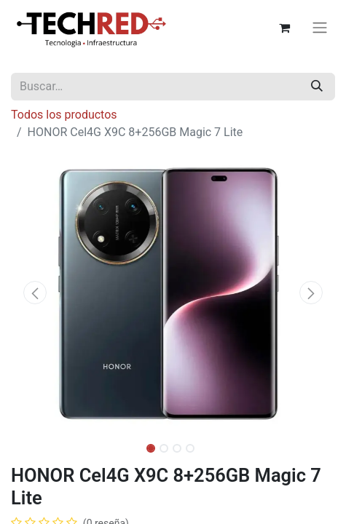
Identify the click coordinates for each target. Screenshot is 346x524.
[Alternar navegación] (319, 28)
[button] (35, 292)
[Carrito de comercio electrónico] (284, 27)
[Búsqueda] (317, 86)
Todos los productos (64, 115)
